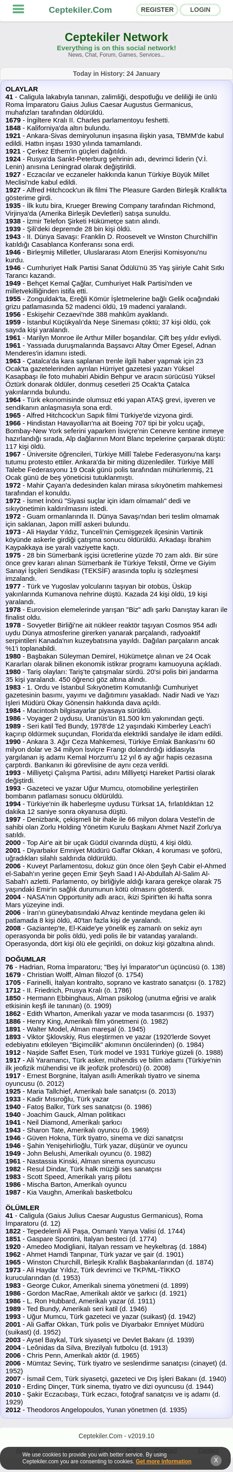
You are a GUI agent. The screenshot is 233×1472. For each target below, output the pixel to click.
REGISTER (157, 9)
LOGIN (200, 9)
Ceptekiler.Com (80, 10)
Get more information (163, 1461)
